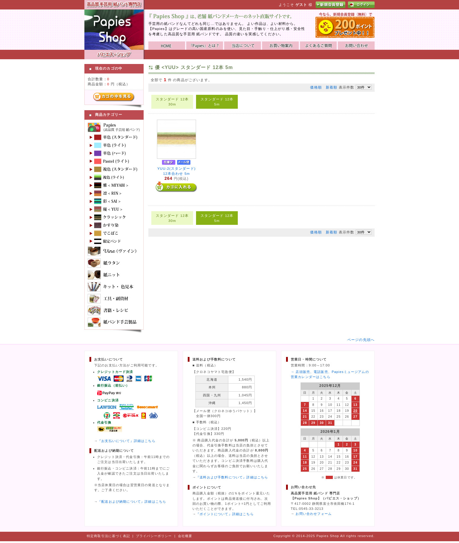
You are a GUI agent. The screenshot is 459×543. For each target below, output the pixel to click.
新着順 (331, 87)
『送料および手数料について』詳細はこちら (232, 477)
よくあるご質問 (318, 45)
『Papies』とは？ (204, 45)
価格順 (316, 87)
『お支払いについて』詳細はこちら (126, 441)
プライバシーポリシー (154, 536)
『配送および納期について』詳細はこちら (132, 501)
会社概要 (185, 536)
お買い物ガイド (280, 45)
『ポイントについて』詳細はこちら (225, 514)
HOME (166, 45)
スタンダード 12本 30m (172, 101)
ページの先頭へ (361, 340)
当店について (242, 45)
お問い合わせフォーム (314, 513)
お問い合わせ (356, 45)
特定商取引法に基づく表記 (108, 536)
